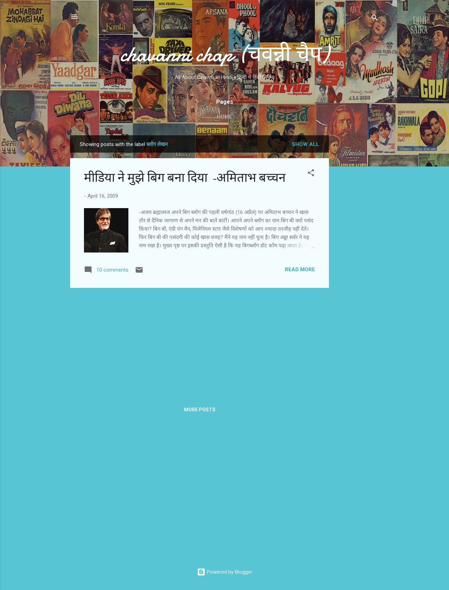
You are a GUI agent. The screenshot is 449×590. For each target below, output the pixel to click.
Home (224, 117)
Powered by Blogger (224, 572)
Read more (300, 269)
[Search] (375, 18)
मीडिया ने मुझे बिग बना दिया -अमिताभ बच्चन (185, 177)
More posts (199, 409)
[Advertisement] (356, 239)
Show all (305, 144)
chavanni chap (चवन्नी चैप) (224, 54)
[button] (311, 174)
